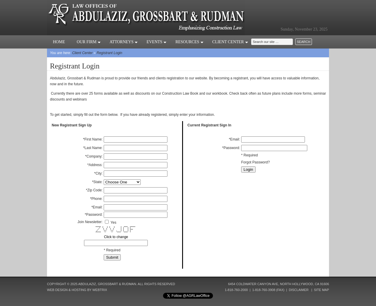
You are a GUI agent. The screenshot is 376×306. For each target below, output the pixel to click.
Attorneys (124, 42)
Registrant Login (109, 53)
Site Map (321, 290)
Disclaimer (298, 290)
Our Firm (89, 42)
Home (59, 42)
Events (157, 42)
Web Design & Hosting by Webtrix (77, 290)
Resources (189, 42)
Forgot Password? (255, 162)
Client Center (230, 42)
